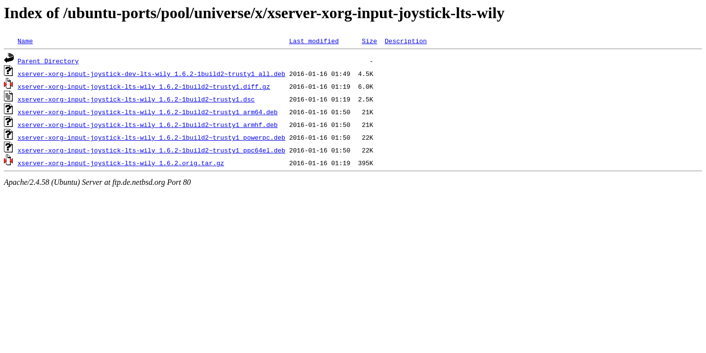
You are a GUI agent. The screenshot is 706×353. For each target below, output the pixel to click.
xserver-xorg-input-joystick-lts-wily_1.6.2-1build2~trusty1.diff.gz (144, 86)
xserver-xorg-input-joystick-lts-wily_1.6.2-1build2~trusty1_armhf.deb (147, 124)
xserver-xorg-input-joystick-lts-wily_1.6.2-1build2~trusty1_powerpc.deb (151, 137)
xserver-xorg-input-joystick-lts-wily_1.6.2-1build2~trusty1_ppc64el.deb (151, 150)
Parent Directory (48, 60)
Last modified (314, 40)
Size (369, 40)
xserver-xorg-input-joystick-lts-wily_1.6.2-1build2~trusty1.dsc (136, 99)
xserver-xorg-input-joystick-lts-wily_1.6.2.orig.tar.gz (121, 162)
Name (25, 40)
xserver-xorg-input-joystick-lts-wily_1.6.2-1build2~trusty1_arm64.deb (147, 111)
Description (406, 40)
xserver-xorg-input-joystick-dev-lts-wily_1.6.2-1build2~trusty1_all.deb (151, 73)
